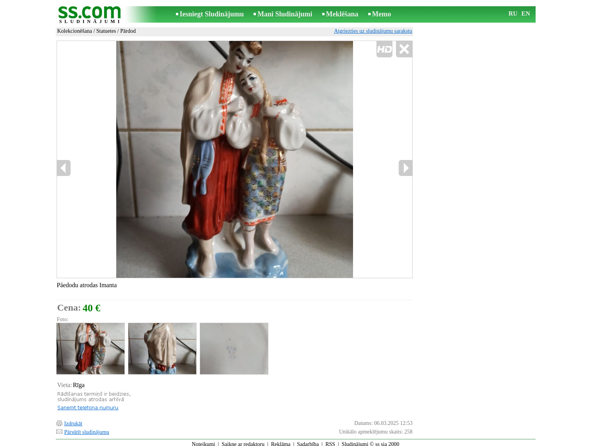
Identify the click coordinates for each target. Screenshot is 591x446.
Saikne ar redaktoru (243, 441)
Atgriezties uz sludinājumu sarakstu (373, 31)
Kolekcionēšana (74, 31)
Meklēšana (342, 14)
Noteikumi (203, 441)
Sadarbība (308, 441)
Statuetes (106, 31)
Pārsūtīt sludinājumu (87, 429)
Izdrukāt (73, 420)
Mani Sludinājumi (284, 14)
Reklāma (281, 441)
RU (513, 13)
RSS (330, 441)
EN (526, 13)
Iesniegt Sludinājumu (212, 14)
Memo (381, 14)
